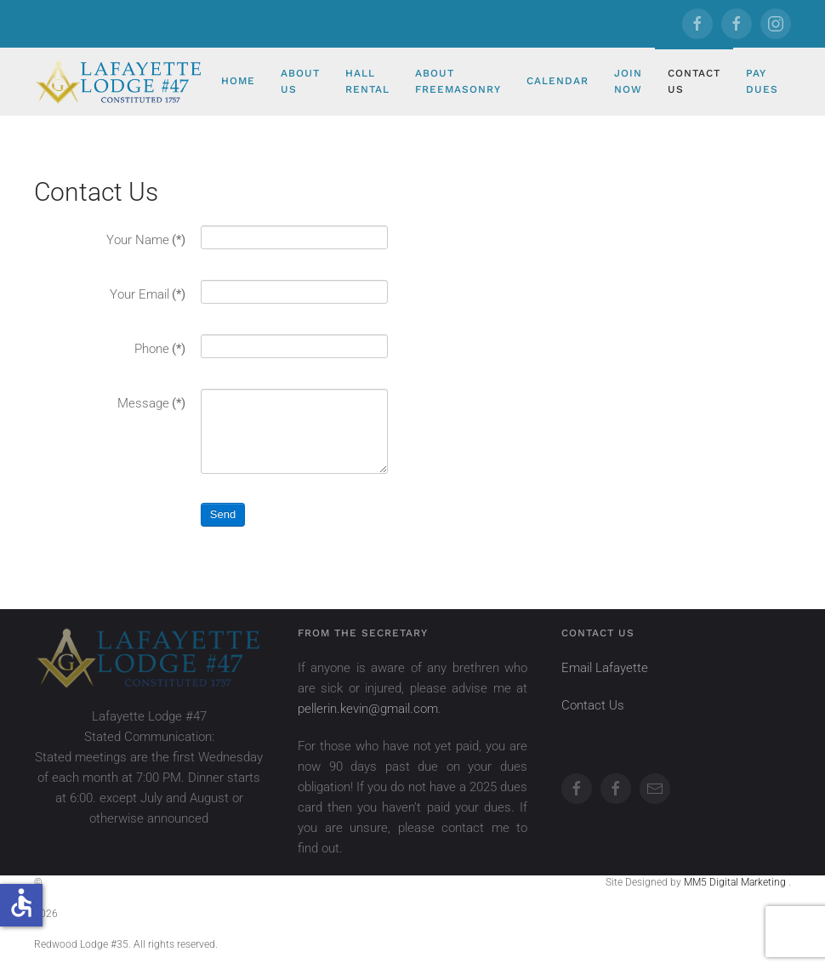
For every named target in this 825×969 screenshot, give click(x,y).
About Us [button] (300, 81)
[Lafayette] (697, 24)
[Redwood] (736, 24)
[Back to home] (121, 82)
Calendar (557, 81)
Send (223, 514)
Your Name (145, 240)
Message (151, 403)
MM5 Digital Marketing (736, 882)
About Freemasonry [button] (458, 81)
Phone (159, 348)
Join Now (628, 81)
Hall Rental (367, 81)
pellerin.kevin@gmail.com (368, 708)
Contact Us (694, 81)
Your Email (147, 294)
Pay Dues (762, 81)
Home (238, 81)
